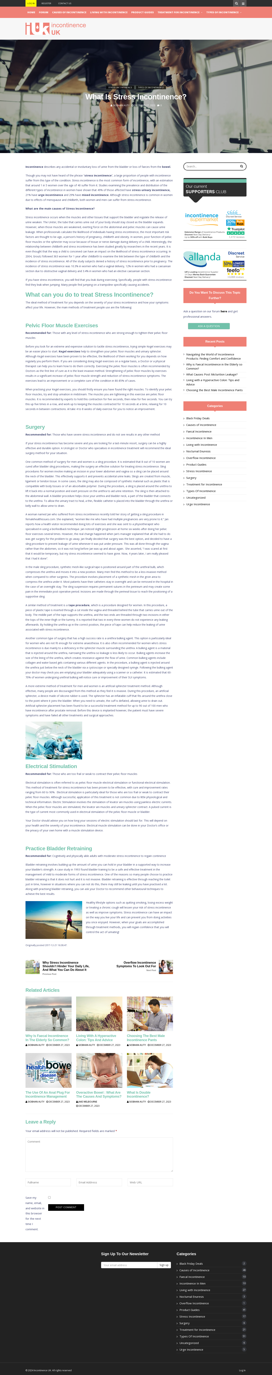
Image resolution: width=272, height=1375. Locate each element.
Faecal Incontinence (199, 431)
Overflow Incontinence (201, 458)
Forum (43, 12)
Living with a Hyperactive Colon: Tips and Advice (96, 1038)
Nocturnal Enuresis (198, 451)
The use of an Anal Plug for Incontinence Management (48, 1095)
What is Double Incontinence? (139, 1095)
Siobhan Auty (121, 105)
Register (46, 3)
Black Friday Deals (198, 418)
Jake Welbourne (86, 1101)
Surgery (191, 478)
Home (31, 12)
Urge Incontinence (198, 504)
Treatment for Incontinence (178, 12)
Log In (31, 3)
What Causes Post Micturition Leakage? (212, 374)
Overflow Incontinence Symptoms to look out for (132, 966)
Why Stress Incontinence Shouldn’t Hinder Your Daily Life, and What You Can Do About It (66, 968)
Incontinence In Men (199, 438)
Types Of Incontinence (222, 12)
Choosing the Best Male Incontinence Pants (146, 1038)
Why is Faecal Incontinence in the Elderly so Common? (47, 1038)
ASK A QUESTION (215, 326)
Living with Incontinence (109, 12)
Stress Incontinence (120, 87)
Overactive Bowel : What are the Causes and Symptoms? (98, 1095)
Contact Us (64, 3)
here (224, 311)
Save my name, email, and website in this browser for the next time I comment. (35, 1210)
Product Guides (142, 12)
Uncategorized (196, 497)
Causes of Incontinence (69, 12)
